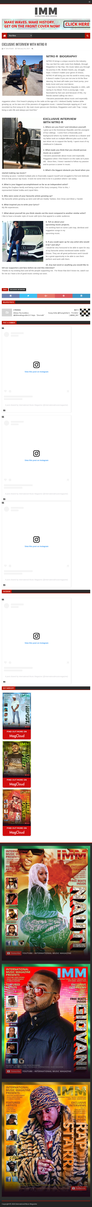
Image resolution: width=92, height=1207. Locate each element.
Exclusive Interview (17, 289)
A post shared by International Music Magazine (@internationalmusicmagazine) (36, 405)
